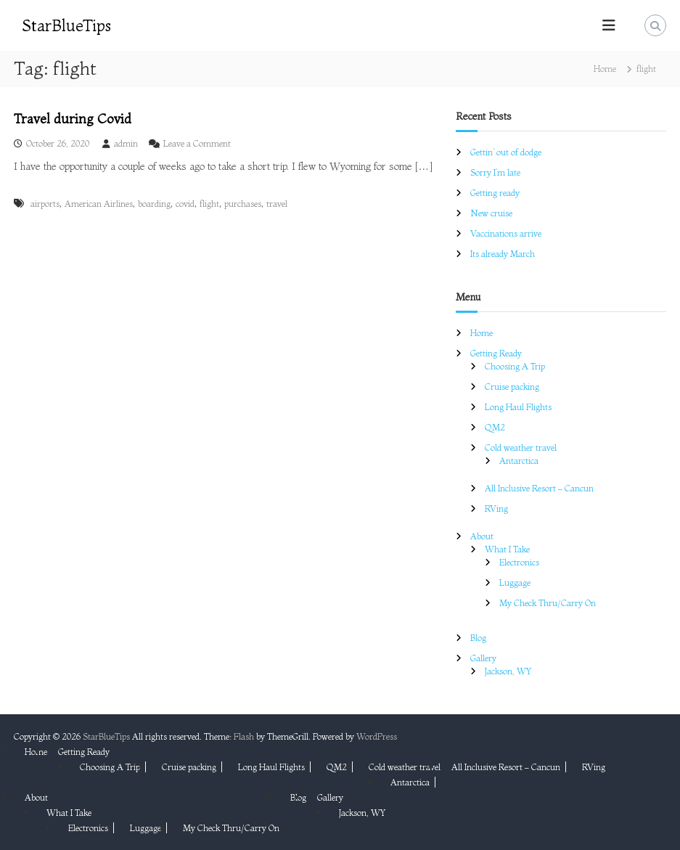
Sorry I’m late (495, 172)
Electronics (519, 562)
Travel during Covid (72, 118)
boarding (154, 203)
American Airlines (99, 203)
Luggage (515, 582)
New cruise (491, 213)
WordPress (376, 736)
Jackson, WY (508, 671)
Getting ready (495, 192)
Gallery (483, 658)
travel (276, 203)
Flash (244, 736)
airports (45, 203)
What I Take (507, 549)
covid (185, 203)
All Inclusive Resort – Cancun (539, 488)
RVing (496, 508)
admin (126, 143)
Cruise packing (512, 386)
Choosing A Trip (515, 366)
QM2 (495, 427)
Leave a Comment (197, 143)
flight (209, 203)
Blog (478, 637)
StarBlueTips (66, 25)
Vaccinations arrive (505, 233)
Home (481, 332)
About (481, 536)
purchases (242, 203)
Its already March (502, 253)
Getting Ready (496, 353)
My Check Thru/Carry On (547, 602)
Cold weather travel (521, 447)
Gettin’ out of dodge (505, 152)
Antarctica (518, 460)
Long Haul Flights (518, 406)
